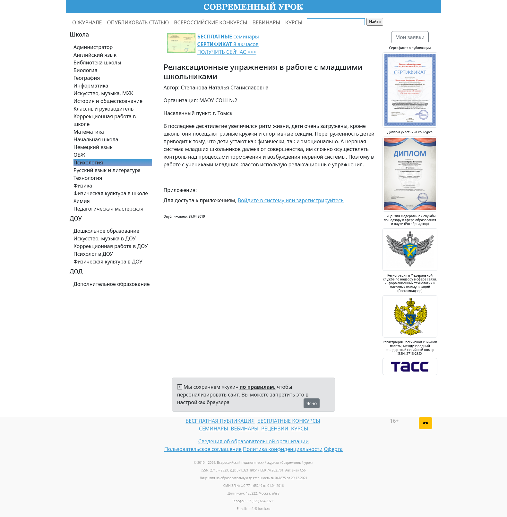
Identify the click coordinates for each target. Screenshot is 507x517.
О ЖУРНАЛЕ (87, 22)
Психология (88, 162)
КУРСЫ (293, 22)
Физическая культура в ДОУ (107, 261)
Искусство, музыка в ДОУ (104, 238)
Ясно (311, 403)
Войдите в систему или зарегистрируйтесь (291, 200)
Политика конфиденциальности (282, 449)
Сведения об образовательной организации (253, 441)
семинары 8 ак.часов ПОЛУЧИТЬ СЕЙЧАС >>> (228, 44)
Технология (87, 177)
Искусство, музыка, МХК (103, 93)
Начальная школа (95, 139)
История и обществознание (107, 100)
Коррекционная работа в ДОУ (110, 246)
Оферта (333, 449)
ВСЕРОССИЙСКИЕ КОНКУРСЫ (210, 22)
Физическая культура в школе (110, 193)
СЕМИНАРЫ (213, 428)
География (86, 77)
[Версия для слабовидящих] (425, 423)
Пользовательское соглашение (203, 449)
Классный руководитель (103, 108)
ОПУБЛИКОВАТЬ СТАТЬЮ (138, 22)
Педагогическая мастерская (108, 208)
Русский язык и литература (107, 170)
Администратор (93, 47)
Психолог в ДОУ (93, 253)
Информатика (90, 85)
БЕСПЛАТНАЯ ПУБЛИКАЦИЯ (219, 420)
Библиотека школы (97, 62)
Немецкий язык (93, 147)
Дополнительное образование (111, 284)
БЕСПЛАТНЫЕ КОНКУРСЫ (288, 420)
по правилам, (257, 386)
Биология (85, 70)
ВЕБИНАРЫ (266, 22)
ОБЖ (79, 154)
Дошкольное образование (106, 230)
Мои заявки (410, 37)
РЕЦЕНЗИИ (274, 428)
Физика (82, 185)
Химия (81, 200)
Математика (88, 131)
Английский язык (94, 54)
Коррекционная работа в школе (104, 120)
